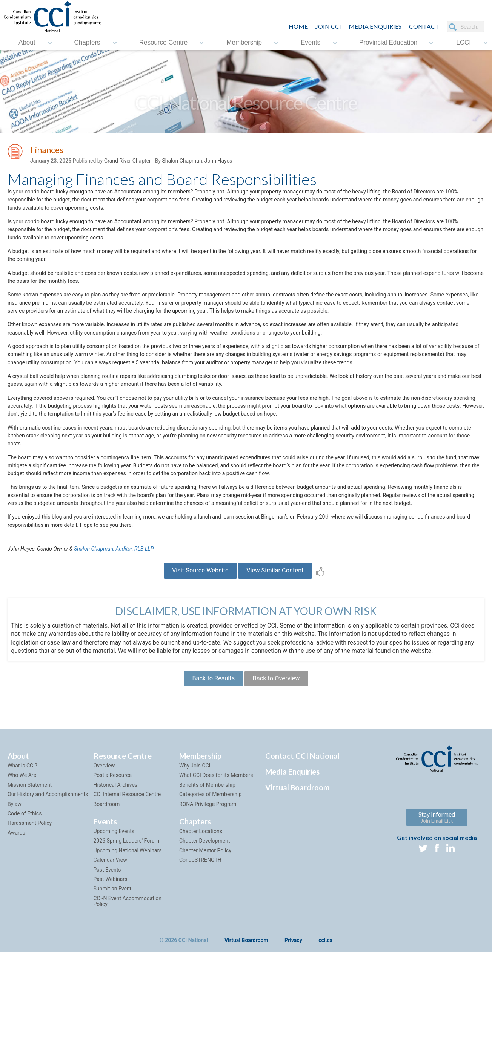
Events (310, 42)
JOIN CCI (328, 26)
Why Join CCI (195, 864)
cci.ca (325, 1039)
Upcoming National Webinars (128, 948)
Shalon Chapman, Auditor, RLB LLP (128, 635)
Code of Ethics (25, 912)
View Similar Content (280, 661)
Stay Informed (436, 915)
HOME (298, 26)
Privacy (293, 1039)
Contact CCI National (302, 854)
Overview (104, 864)
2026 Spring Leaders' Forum (126, 939)
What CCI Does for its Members (216, 873)
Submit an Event (113, 987)
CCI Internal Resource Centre (127, 893)
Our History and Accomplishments (48, 893)
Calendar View (110, 958)
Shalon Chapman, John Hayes (197, 163)
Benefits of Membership (207, 883)
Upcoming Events (114, 929)
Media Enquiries (375, 26)
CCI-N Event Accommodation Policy (128, 999)
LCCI (463, 42)
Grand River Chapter (127, 163)
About (26, 42)
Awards (16, 931)
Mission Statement (30, 883)
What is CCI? (22, 864)
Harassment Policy (30, 921)
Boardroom (107, 902)
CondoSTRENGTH (200, 958)
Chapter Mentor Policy (205, 948)
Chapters (87, 42)
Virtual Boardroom (297, 885)
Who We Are (22, 873)
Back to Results (207, 774)
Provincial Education (388, 42)
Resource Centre (163, 42)
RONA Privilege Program (207, 902)
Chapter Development (204, 939)
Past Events (107, 968)
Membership (244, 42)
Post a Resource (113, 873)
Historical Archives (116, 883)
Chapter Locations (200, 929)
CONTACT (424, 26)
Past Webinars (111, 977)
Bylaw (15, 902)
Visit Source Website (194, 661)
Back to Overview (281, 774)
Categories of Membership (210, 893)
